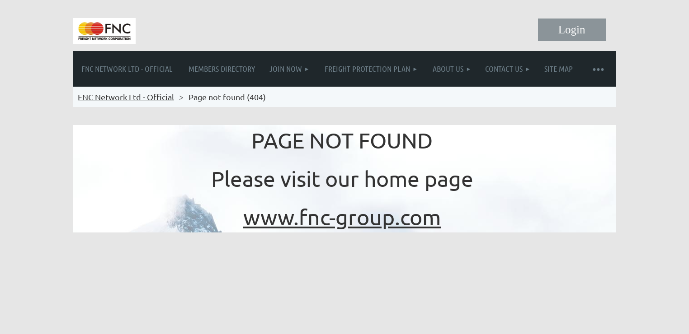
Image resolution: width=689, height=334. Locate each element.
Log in (572, 30)
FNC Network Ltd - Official (126, 97)
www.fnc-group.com (342, 216)
